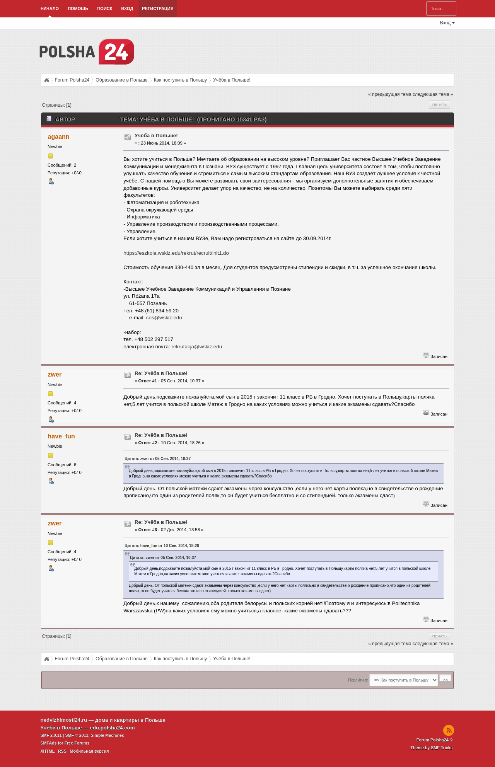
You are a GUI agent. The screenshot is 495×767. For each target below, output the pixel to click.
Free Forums (77, 743)
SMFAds (49, 743)
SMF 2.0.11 (51, 735)
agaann (59, 136)
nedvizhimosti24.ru (64, 720)
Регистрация (157, 8)
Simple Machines (107, 735)
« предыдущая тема (389, 94)
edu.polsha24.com (112, 728)
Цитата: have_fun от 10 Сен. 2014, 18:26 (162, 546)
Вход (127, 8)
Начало (50, 8)
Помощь (78, 8)
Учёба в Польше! (156, 135)
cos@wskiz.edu (164, 317)
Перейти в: (358, 680)
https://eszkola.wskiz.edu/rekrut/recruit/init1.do (176, 253)
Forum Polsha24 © (434, 740)
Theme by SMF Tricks (432, 747)
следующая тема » (433, 94)
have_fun (61, 436)
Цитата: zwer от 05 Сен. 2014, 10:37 (158, 459)
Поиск (104, 8)
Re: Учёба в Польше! (161, 373)
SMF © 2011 (77, 735)
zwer (55, 374)
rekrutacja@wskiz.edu (197, 346)
